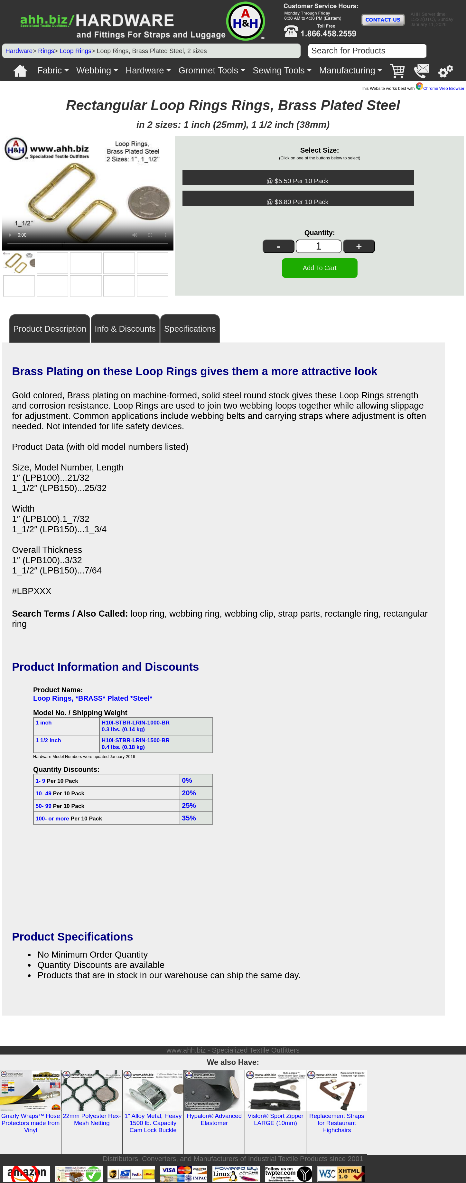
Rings (46, 50)
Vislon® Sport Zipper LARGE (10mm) (275, 1118)
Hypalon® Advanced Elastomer (214, 1118)
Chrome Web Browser (440, 88)
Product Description (49, 327)
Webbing (93, 70)
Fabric (49, 70)
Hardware (19, 50)
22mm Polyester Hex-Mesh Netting (92, 1118)
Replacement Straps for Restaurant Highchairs (336, 1121)
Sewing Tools (279, 70)
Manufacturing (347, 70)
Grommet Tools (208, 70)
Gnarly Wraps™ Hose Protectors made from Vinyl (30, 1121)
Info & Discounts (125, 327)
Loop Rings (75, 50)
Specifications (190, 327)
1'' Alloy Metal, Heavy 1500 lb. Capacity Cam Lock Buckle (153, 1121)
